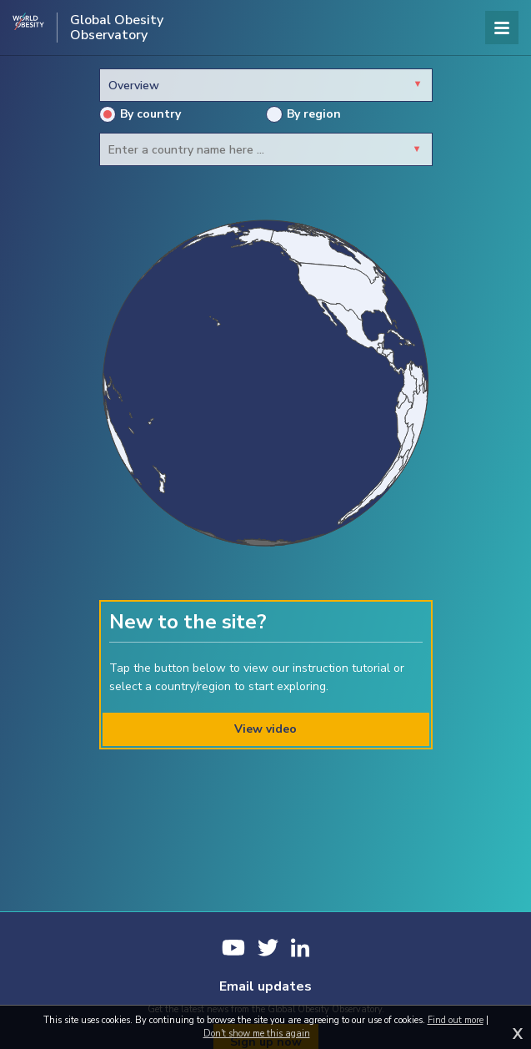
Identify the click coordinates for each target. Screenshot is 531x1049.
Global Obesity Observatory (116, 28)
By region (303, 114)
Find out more (455, 1020)
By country (140, 114)
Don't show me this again (256, 1033)
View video (265, 729)
